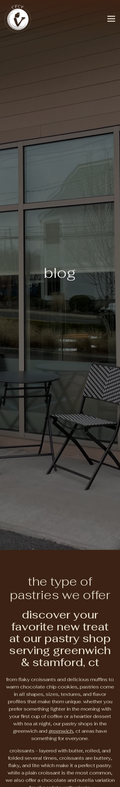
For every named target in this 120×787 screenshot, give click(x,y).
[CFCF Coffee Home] (18, 18)
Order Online (60, 763)
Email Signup (60, 779)
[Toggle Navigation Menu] (111, 18)
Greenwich (60, 698)
